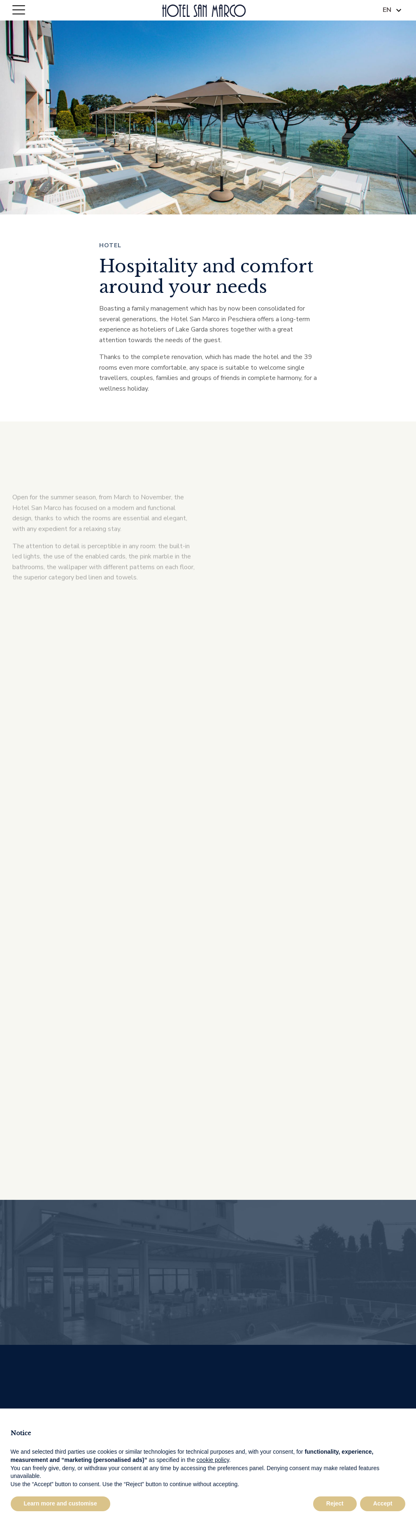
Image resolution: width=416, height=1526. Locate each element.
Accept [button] (383, 1503)
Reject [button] (335, 1503)
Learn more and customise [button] (60, 1503)
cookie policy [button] (213, 1460)
